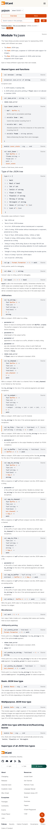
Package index (6, 26)
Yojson (3, 28)
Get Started (28, 781)
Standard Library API (31, 793)
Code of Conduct (7, 828)
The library (19, 26)
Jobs (3, 818)
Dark (24, 766)
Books (26, 797)
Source (44, 34)
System (39, 766)
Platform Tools (29, 785)
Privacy (43, 824)
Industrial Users (6, 785)
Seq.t (10, 475)
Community (5, 806)
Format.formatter (19, 262)
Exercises (27, 801)
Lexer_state (15, 146)
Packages (4, 802)
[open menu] (44, 3)
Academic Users (6, 789)
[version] (17, 10)
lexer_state (10, 163)
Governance (34, 824)
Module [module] (9, 28)
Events (3, 810)
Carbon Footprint (22, 824)
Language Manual (29, 789)
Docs (36, 16)
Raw (8, 56)
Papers (26, 805)
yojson (5, 10)
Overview (13, 16)
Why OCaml (5, 793)
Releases (4, 781)
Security (11, 824)
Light (9, 766)
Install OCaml (28, 776)
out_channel (10, 373)
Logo (25, 814)
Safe (8, 50)
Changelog (4, 776)
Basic (9, 47)
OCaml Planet (5, 814)
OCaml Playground (30, 809)
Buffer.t (15, 110)
